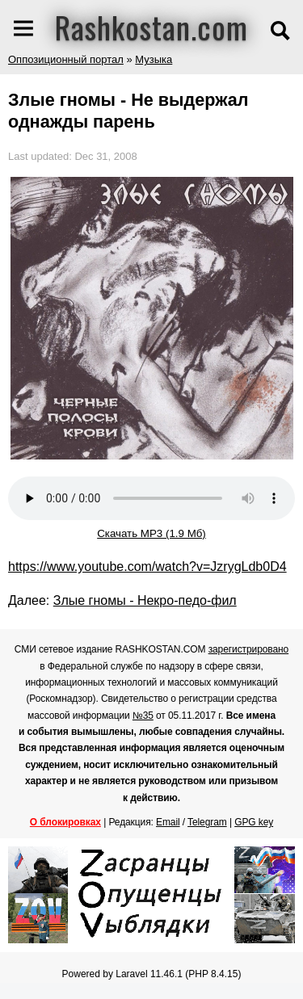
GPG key (253, 822)
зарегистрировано (248, 649)
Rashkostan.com (151, 26)
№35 (143, 715)
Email (168, 822)
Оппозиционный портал (66, 59)
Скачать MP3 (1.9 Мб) (151, 533)
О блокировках (65, 822)
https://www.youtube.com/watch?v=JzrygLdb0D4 (147, 566)
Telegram (207, 822)
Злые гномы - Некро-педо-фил (145, 600)
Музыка (153, 59)
